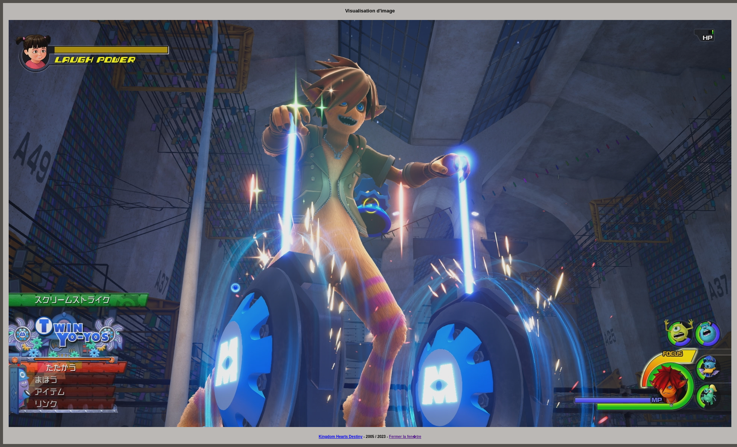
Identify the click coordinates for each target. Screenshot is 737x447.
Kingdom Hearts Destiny (340, 437)
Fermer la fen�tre (405, 437)
